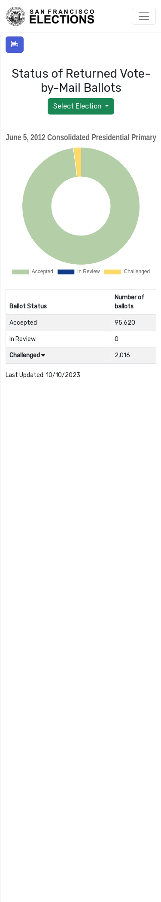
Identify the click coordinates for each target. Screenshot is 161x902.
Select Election (78, 106)
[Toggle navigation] (144, 16)
